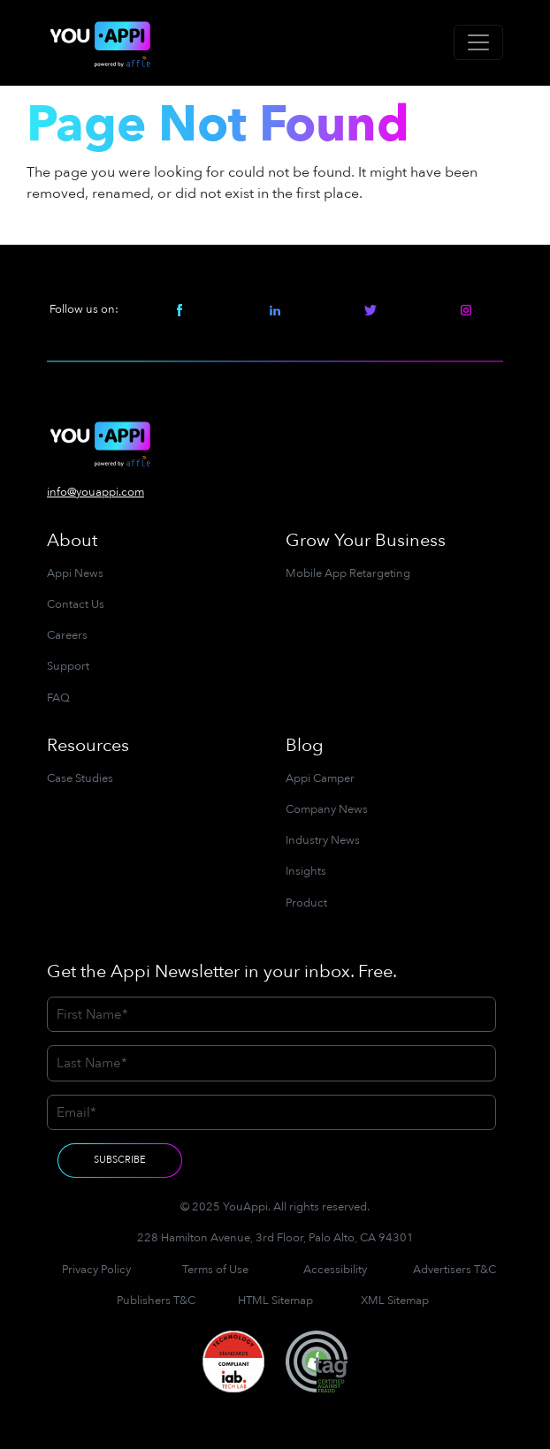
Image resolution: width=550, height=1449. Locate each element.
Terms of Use (215, 1270)
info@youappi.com (95, 492)
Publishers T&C (156, 1301)
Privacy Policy (96, 1270)
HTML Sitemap (275, 1301)
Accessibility (335, 1270)
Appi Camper (320, 778)
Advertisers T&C (454, 1270)
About (72, 540)
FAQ (58, 698)
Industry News (323, 840)
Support (68, 666)
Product (306, 903)
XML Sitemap (395, 1301)
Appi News (75, 573)
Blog (305, 745)
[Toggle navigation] (478, 42)
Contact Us (75, 604)
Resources (88, 745)
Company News (327, 809)
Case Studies (80, 778)
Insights (306, 871)
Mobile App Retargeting (348, 573)
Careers (67, 635)
